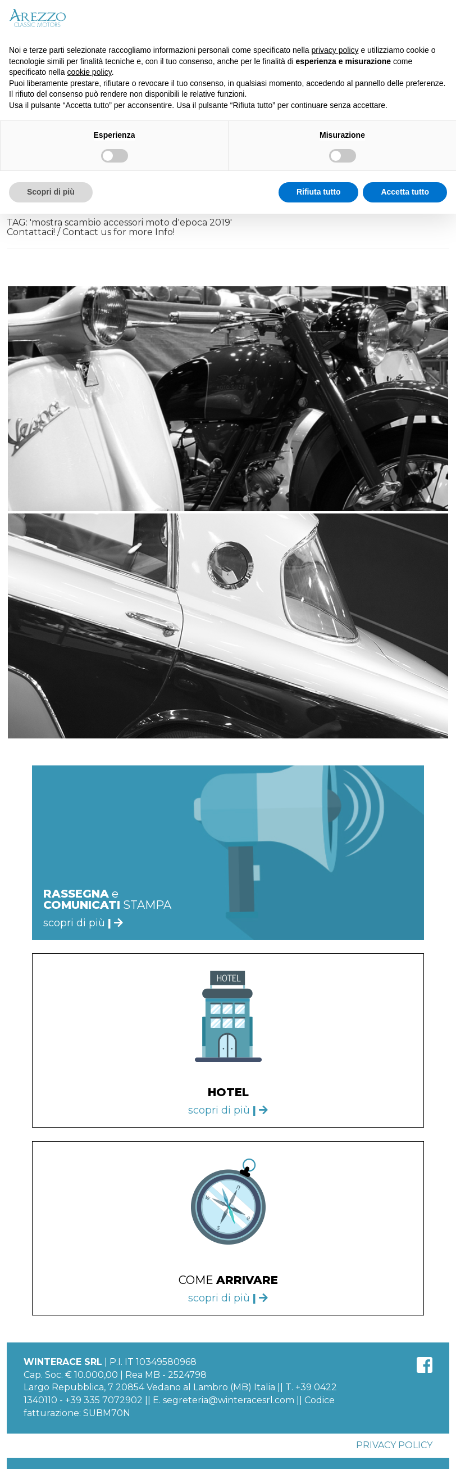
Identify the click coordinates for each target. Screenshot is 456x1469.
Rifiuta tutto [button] (319, 191)
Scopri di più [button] (51, 191)
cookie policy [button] (89, 71)
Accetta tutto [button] (405, 191)
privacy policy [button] (335, 50)
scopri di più (228, 1110)
